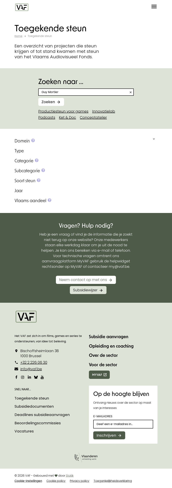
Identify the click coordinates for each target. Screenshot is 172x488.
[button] (154, 7)
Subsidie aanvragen (108, 336)
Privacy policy (79, 481)
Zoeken (48, 101)
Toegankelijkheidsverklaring (113, 481)
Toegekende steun (32, 398)
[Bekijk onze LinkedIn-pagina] (29, 377)
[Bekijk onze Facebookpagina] (16, 377)
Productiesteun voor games (63, 111)
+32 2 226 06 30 (33, 362)
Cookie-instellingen (28, 481)
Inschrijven (106, 435)
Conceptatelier (93, 117)
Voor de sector (103, 364)
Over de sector (103, 355)
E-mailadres (102, 416)
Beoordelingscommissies (38, 423)
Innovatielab (103, 111)
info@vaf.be (31, 368)
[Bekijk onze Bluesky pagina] (36, 377)
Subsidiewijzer (85, 290)
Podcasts (46, 117)
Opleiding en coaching (111, 345)
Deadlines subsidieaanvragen (42, 414)
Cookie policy (55, 481)
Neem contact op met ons (83, 279)
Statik (69, 476)
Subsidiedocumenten (34, 406)
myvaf (97, 374)
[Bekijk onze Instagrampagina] (23, 377)
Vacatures (24, 431)
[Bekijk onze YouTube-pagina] (42, 377)
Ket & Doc (67, 117)
